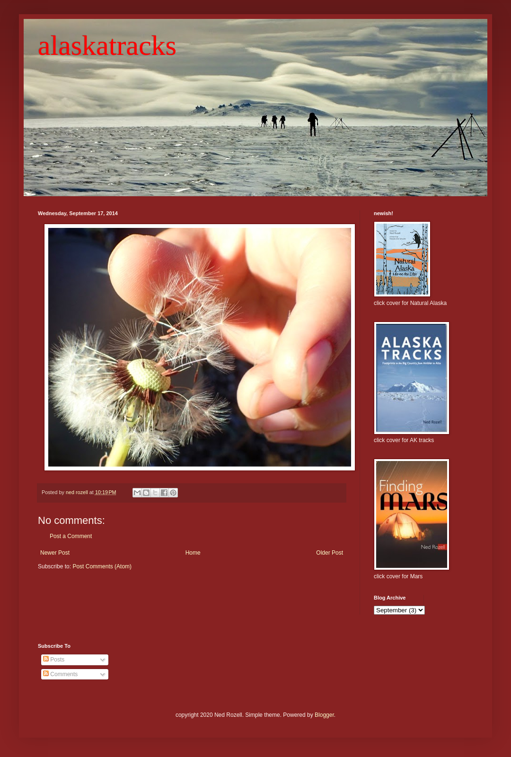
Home (193, 552)
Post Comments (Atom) (102, 566)
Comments (60, 674)
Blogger (324, 715)
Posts (53, 659)
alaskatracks (107, 45)
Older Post (329, 552)
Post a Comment (71, 536)
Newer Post (55, 552)
